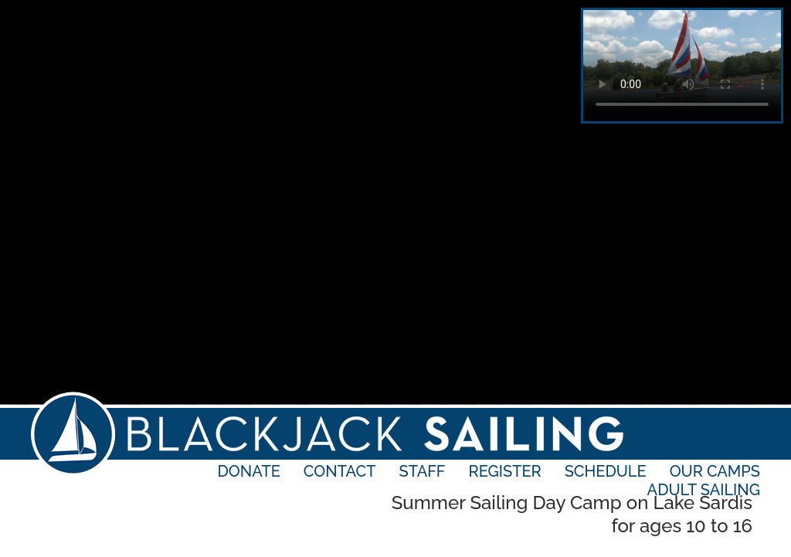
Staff (422, 471)
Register (505, 471)
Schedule (606, 471)
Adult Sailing (703, 490)
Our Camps (715, 471)
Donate (249, 471)
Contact (340, 471)
